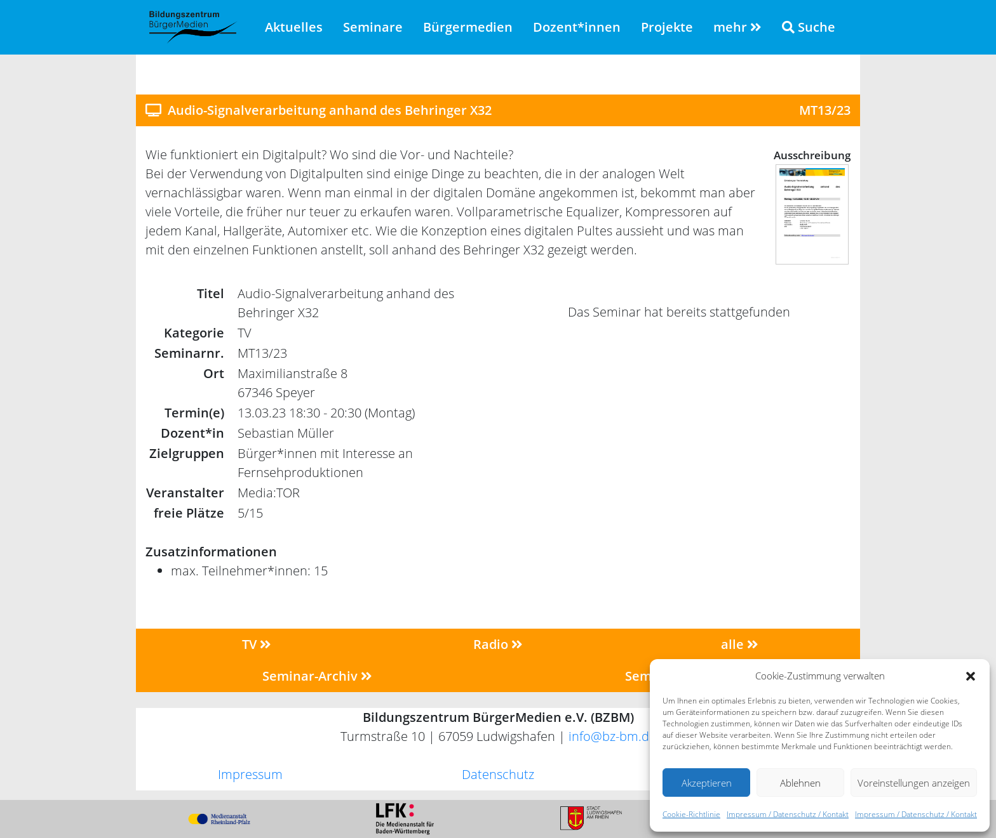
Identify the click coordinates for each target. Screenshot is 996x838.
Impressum (250, 774)
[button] (970, 675)
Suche (808, 27)
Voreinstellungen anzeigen (914, 782)
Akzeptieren (707, 782)
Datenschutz (498, 774)
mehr (737, 27)
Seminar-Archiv (317, 675)
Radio (498, 644)
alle (739, 644)
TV (256, 644)
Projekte (667, 27)
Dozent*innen (577, 27)
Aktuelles (294, 27)
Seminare (373, 27)
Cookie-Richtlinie (691, 814)
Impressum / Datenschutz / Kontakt (788, 814)
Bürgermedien (468, 27)
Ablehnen (800, 782)
